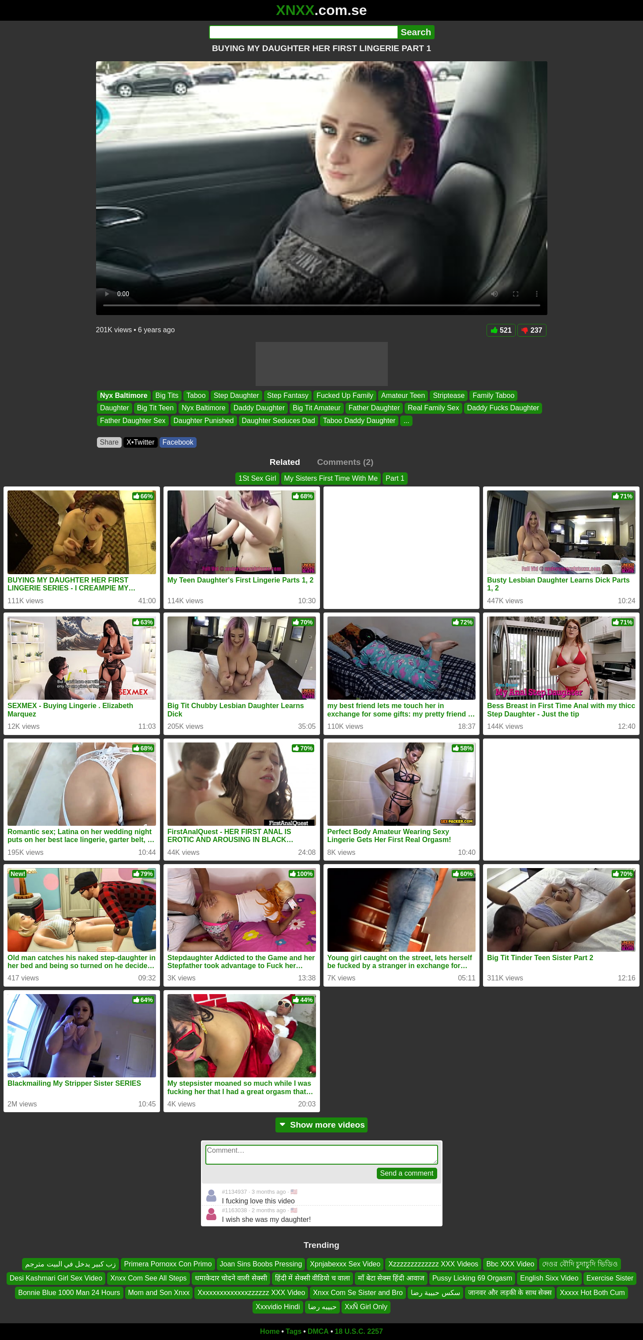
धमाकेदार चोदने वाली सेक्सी (231, 1278)
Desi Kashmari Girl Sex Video (56, 1278)
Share (109, 442)
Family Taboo (493, 395)
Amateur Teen (403, 395)
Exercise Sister (610, 1278)
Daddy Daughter (259, 408)
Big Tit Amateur (317, 408)
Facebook (178, 442)
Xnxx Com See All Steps (148, 1278)
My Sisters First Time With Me (331, 478)
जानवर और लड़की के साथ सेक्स (510, 1292)
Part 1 (395, 478)
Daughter (114, 408)
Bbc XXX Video (510, 1264)
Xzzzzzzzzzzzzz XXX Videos (433, 1264)
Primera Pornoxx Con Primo (168, 1264)
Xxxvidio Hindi (278, 1306)
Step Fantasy (287, 395)
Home (269, 1331)
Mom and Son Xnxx (159, 1292)
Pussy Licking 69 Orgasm (472, 1278)
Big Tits (166, 395)
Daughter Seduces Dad (278, 420)
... (406, 420)
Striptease (449, 395)
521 (501, 330)
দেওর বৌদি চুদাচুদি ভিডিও (579, 1264)
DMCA (318, 1331)
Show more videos (321, 1124)
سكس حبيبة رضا (435, 1292)
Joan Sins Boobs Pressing (261, 1264)
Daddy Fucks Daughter (503, 408)
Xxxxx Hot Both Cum (592, 1292)
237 (532, 330)
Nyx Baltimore (124, 395)
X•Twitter (140, 442)
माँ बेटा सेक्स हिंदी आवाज (391, 1278)
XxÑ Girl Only (366, 1306)
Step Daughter (236, 395)
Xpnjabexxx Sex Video (345, 1264)
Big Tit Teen (155, 408)
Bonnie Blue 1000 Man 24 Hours (69, 1292)
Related (285, 462)
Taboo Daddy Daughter (359, 420)
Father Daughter (374, 408)
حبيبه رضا (322, 1306)
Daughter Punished (203, 420)
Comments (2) (345, 462)
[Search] (303, 32)
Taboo (196, 395)
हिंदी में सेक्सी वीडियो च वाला (312, 1278)
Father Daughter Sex (133, 420)
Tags (293, 1331)
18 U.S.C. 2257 (359, 1331)
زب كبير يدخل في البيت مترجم (70, 1264)
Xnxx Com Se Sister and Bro (358, 1292)
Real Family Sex (433, 408)
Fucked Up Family (344, 395)
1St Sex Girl (257, 478)
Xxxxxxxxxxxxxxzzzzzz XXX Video (251, 1292)
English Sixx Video (549, 1278)
